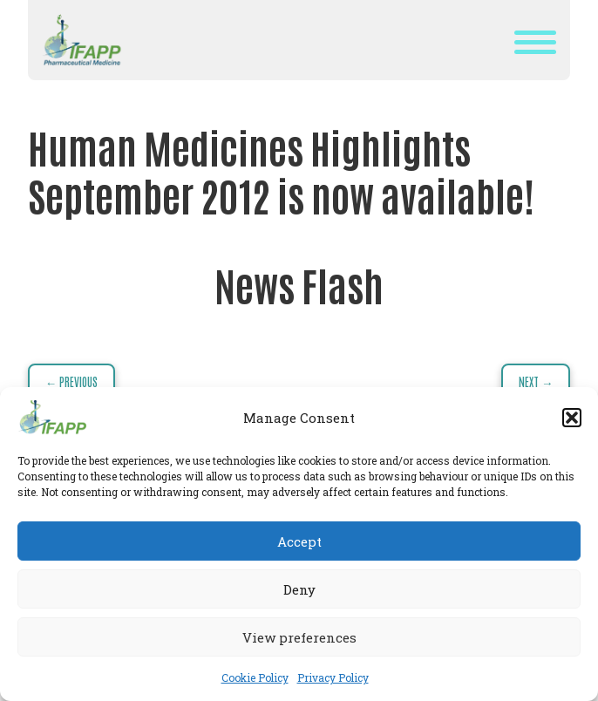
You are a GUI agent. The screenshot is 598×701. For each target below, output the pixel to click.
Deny (299, 589)
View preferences (299, 637)
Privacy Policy (333, 677)
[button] (572, 417)
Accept (299, 541)
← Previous (71, 381)
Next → (536, 381)
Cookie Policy (255, 677)
